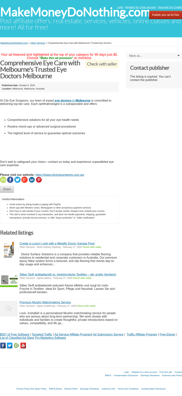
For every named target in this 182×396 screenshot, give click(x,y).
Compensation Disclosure (125, 375)
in (72, 100)
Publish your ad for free (165, 14)
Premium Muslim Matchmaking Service (45, 302)
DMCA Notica (55, 388)
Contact (178, 372)
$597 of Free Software (14, 334)
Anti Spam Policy (38, 388)
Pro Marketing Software (50, 337)
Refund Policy (71, 388)
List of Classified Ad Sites (16, 337)
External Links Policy (172, 375)
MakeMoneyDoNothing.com (75, 12)
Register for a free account (140, 7)
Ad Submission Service (108, 334)
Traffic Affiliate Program (142, 334)
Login (120, 7)
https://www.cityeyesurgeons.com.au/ (59, 174)
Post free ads (165, 372)
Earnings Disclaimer (150, 375)
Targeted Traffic (42, 334)
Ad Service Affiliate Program (72, 334)
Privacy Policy (23, 388)
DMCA (108, 375)
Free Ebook (167, 334)
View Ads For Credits (170, 7)
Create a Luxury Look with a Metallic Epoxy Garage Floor (57, 243)
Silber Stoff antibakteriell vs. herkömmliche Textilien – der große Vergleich (68, 274)
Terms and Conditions (128, 388)
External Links (108, 388)
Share (7, 189)
